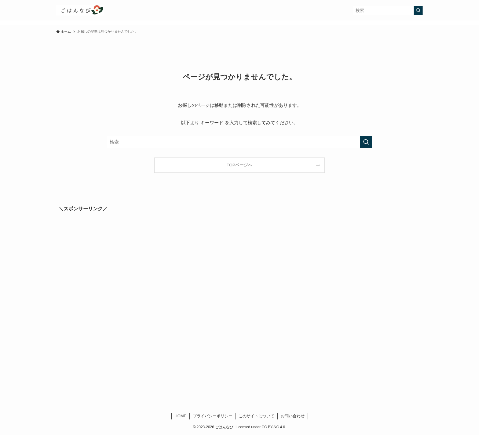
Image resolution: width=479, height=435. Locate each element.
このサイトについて (256, 416)
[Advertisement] (239, 314)
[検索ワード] (388, 10)
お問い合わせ (293, 416)
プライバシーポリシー (212, 416)
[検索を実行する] (418, 10)
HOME (180, 416)
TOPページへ (239, 165)
